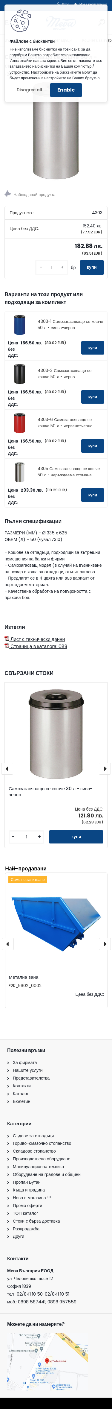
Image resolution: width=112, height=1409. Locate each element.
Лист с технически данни (34, 639)
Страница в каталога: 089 (35, 646)
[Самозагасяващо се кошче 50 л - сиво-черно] (56, 130)
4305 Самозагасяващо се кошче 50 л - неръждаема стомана (69, 472)
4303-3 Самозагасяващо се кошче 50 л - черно (64, 373)
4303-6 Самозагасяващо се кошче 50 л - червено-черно (65, 422)
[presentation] (7, 769)
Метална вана (23, 977)
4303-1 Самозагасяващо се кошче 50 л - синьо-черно (70, 324)
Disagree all (29, 90)
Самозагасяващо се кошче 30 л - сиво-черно (50, 792)
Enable (66, 89)
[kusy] (51, 267)
